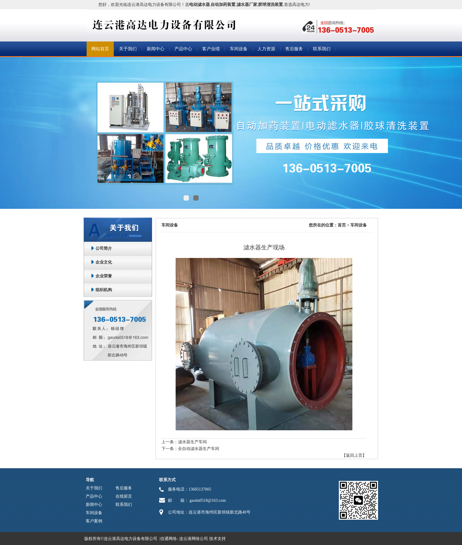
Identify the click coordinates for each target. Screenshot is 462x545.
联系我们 (322, 48)
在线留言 (124, 496)
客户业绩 (211, 48)
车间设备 (239, 48)
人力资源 (266, 48)
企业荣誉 (103, 276)
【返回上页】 (354, 455)
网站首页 (100, 48)
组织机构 (103, 290)
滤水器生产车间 (192, 442)
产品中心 (183, 48)
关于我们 (128, 48)
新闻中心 (155, 48)
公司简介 (103, 248)
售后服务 (294, 48)
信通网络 (168, 538)
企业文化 (103, 262)
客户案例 (94, 521)
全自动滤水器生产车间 (198, 448)
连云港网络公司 (193, 538)
